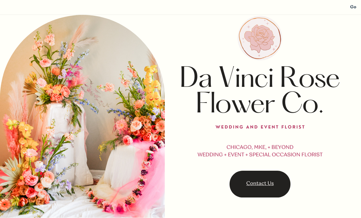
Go (353, 7)
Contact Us (260, 184)
